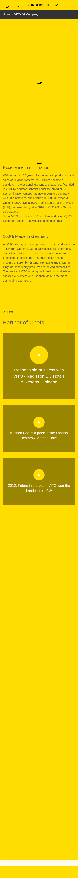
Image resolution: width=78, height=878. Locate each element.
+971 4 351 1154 (47, 4)
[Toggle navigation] (71, 5)
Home (6, 14)
